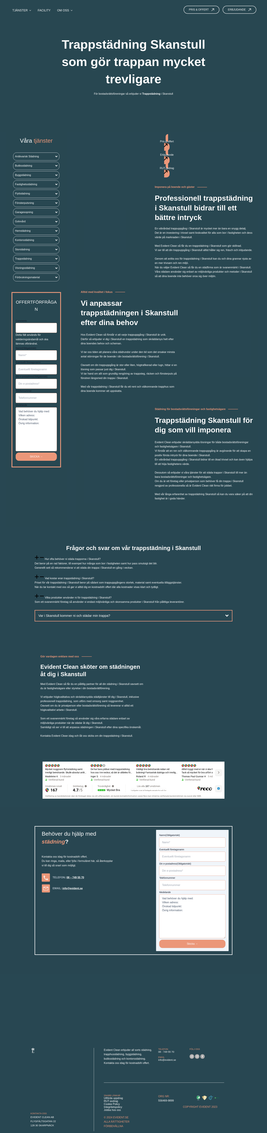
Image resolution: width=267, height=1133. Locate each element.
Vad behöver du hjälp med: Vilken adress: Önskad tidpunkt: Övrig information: (36, 429)
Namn (26, 348)
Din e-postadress (31, 376)
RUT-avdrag (111, 1101)
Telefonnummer (24, 391)
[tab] (133, 562)
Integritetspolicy (113, 1107)
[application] (29, 10)
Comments (21, 320)
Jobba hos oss (112, 1110)
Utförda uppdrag (113, 1098)
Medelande (21, 405)
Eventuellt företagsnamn (28, 362)
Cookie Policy (112, 1104)
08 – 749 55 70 (75, 877)
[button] (36, 156)
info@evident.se (72, 888)
